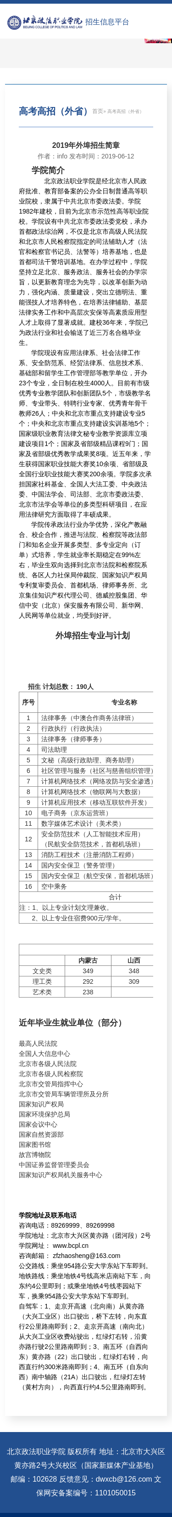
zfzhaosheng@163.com (86, 1255)
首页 (97, 111)
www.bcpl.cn (71, 1245)
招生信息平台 (107, 22)
